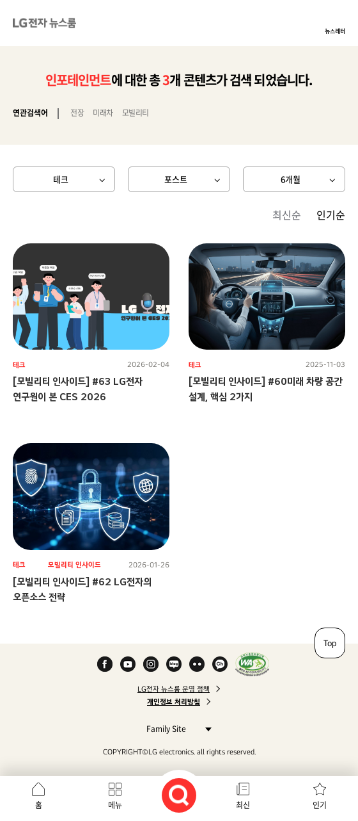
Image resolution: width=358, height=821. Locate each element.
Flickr (197, 664)
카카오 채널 (220, 664)
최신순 (286, 214)
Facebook (105, 664)
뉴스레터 (335, 31)
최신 (243, 805)
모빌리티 (135, 112)
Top (329, 643)
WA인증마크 (252, 664)
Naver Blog (174, 664)
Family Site (175, 728)
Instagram (151, 664)
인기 (320, 805)
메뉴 (115, 805)
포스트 (175, 179)
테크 (60, 179)
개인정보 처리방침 (173, 701)
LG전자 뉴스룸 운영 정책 (173, 689)
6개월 (290, 179)
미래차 (103, 112)
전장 (77, 112)
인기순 (330, 214)
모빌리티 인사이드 (74, 564)
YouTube (128, 664)
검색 (179, 795)
